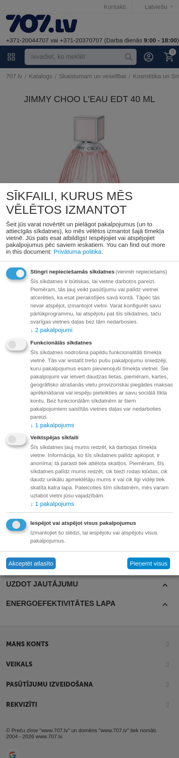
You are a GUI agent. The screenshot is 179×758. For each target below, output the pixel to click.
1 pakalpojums (52, 425)
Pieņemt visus (148, 563)
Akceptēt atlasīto (30, 563)
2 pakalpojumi (51, 329)
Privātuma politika (77, 251)
